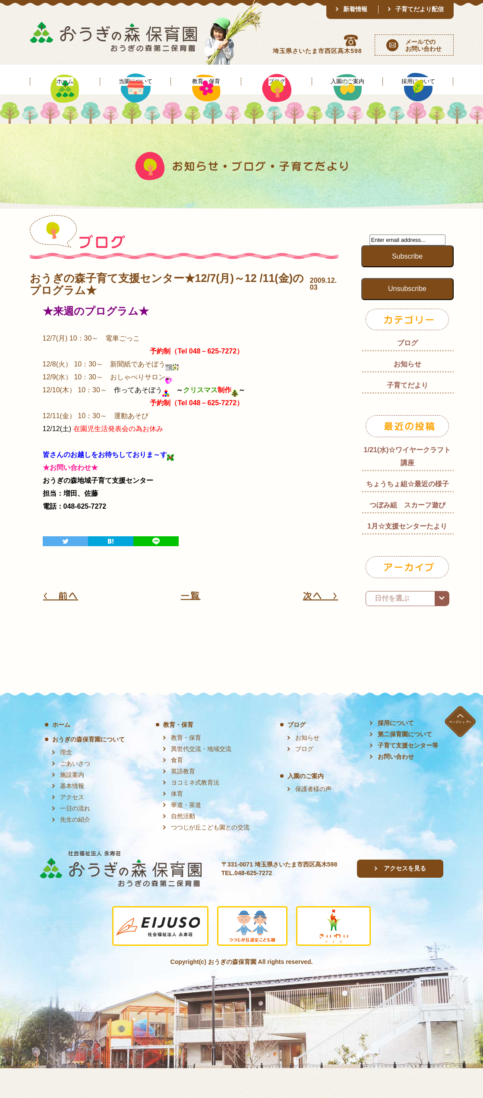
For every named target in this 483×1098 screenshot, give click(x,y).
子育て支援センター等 (408, 775)
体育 (177, 823)
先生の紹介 (75, 849)
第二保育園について (405, 763)
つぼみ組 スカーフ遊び (407, 534)
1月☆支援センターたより (407, 556)
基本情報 (72, 815)
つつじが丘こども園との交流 (210, 857)
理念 (66, 782)
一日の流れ (75, 838)
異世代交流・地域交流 (201, 778)
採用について (396, 752)
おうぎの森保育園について (88, 769)
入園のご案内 (305, 805)
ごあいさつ (75, 793)
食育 (177, 789)
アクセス (72, 826)
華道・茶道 (186, 834)
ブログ (407, 372)
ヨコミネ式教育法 (195, 812)
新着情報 (355, 9)
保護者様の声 (313, 818)
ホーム (61, 754)
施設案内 (72, 804)
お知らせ (407, 393)
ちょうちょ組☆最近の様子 (407, 513)
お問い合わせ (396, 786)
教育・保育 (178, 754)
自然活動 (183, 845)
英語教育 (183, 801)
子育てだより (407, 415)
